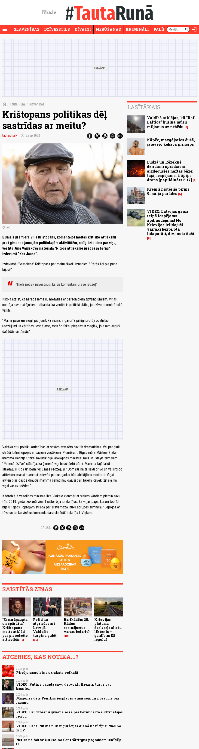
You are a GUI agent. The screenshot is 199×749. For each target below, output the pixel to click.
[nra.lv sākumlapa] (49, 12)
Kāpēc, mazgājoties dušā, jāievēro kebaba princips (171, 142)
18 (66, 636)
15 (35, 639)
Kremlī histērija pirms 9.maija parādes (168, 191)
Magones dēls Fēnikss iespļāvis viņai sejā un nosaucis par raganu (67, 700)
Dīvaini (83, 29)
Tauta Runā (18, 104)
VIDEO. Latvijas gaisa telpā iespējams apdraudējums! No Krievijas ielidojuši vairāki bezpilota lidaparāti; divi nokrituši (170, 222)
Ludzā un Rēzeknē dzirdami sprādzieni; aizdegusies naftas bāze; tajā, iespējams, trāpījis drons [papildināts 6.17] (170, 171)
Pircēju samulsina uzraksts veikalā (47, 672)
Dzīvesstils (57, 29)
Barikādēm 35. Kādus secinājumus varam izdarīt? (77, 625)
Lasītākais (143, 107)
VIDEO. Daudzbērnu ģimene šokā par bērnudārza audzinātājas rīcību (69, 714)
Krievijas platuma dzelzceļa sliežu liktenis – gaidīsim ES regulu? (108, 629)
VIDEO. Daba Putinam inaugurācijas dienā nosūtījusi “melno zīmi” (68, 728)
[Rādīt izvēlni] (4, 29)
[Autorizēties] (194, 29)
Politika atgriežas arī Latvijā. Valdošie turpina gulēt (45, 627)
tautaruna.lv (10, 135)
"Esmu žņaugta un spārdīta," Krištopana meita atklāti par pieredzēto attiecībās (15, 629)
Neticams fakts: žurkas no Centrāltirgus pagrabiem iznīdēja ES (69, 742)
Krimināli (137, 29)
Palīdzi (162, 29)
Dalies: (46, 527)
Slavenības (26, 29)
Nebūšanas (108, 29)
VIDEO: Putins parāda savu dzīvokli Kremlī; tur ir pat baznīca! (63, 686)
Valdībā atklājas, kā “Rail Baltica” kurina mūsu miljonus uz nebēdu (171, 122)
